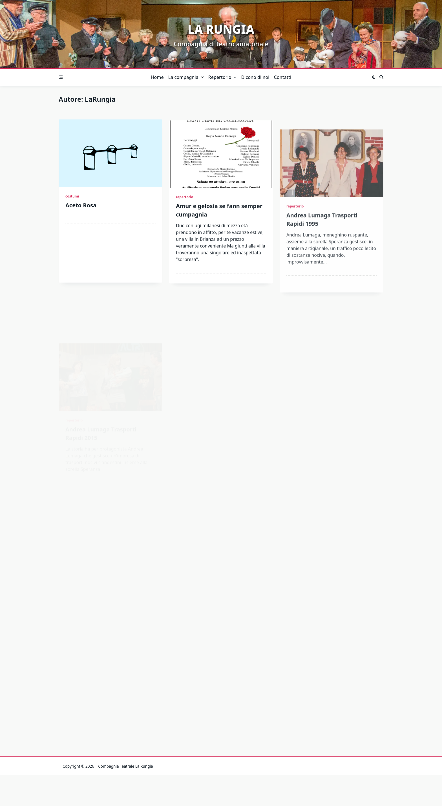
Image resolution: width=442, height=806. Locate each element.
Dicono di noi (255, 77)
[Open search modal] (381, 77)
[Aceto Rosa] (110, 154)
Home (157, 77)
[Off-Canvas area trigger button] (61, 77)
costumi (72, 197)
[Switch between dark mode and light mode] (373, 77)
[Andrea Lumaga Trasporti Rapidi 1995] (331, 208)
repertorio (184, 207)
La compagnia (186, 77)
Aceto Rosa (80, 206)
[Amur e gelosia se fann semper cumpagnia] (221, 165)
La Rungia (221, 29)
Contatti (282, 77)
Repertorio (222, 77)
